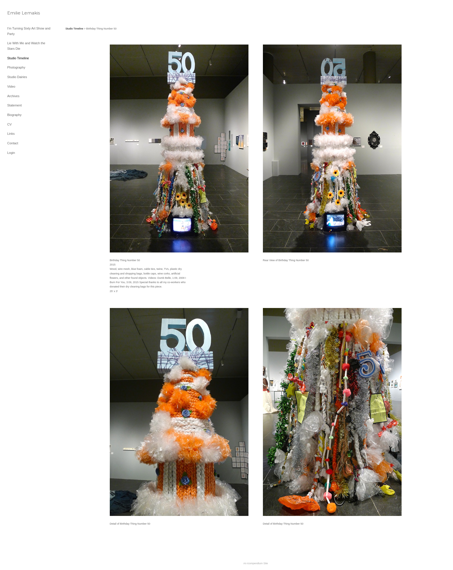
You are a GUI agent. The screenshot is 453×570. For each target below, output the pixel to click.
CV (9, 124)
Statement (14, 105)
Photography (16, 67)
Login (11, 152)
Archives (13, 96)
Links (11, 133)
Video (11, 86)
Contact (12, 143)
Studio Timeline (18, 58)
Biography (14, 115)
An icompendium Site (255, 563)
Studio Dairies (17, 77)
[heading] (21, 13)
